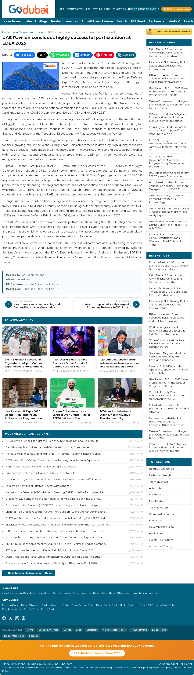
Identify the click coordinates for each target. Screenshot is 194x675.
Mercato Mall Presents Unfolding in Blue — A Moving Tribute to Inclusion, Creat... (54, 453)
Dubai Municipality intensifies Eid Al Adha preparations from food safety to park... (169, 212)
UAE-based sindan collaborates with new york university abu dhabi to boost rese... (56, 530)
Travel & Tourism (159, 507)
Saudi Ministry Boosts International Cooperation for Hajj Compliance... (48, 447)
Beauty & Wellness (79, 9)
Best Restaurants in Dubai (16, 609)
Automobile (156, 488)
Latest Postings (35, 21)
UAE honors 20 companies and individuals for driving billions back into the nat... (53, 498)
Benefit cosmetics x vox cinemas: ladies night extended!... (41, 466)
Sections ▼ (157, 21)
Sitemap (153, 592)
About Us (7, 592)
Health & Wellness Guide (133, 605)
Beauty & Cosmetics (161, 468)
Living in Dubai (10, 605)
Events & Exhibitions (161, 540)
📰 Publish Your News (176, 9)
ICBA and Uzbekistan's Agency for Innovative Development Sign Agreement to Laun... (167, 447)
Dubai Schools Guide (83, 605)
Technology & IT (158, 481)
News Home (12, 21)
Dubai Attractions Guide (34, 605)
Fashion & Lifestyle (160, 475)
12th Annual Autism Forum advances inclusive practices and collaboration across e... (166, 78)
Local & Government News (28, 32)
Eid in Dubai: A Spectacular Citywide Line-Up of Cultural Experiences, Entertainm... (165, 52)
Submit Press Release (97, 21)
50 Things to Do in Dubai (162, 605)
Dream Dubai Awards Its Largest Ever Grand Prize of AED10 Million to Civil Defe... (169, 434)
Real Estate (156, 501)
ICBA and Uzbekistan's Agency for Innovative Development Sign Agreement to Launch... (167, 117)
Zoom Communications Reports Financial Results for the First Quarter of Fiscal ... (169, 344)
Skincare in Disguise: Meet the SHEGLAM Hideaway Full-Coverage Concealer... (167, 356)
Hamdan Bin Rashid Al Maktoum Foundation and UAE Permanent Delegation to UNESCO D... (169, 186)
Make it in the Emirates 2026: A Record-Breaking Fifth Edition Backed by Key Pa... (55, 492)
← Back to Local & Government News (28, 573)
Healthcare (156, 533)
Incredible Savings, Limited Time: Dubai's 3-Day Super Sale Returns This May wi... (168, 292)
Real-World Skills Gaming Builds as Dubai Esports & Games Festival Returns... (168, 66)
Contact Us (43, 592)
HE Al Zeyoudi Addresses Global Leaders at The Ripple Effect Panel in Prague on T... (168, 130)
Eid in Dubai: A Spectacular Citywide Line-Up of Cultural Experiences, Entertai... (165, 279)
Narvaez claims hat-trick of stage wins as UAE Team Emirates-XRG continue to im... (167, 421)
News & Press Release (142, 9)
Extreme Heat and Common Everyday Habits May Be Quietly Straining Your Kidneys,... (168, 265)
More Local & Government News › (116, 320)
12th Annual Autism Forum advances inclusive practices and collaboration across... (166, 317)
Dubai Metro (100, 592)
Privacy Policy (71, 592)
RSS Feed (138, 21)
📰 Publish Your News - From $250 (97, 653)
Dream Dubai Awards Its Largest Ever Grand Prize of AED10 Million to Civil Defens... (169, 104)
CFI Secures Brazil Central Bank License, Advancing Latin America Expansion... (53, 460)
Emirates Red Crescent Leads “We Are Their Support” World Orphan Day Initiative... (56, 511)
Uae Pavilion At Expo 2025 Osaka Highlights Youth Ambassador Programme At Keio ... (169, 382)
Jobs (107, 9)
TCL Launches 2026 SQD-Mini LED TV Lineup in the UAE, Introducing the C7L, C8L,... (56, 537)
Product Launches (64, 21)
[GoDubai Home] (28, 9)
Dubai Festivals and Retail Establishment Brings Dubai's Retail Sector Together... (54, 556)
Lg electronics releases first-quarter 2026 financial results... (41, 472)
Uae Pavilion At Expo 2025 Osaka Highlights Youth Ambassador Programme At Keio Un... (169, 91)
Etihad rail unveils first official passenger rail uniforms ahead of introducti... (169, 408)
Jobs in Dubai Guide (44, 609)
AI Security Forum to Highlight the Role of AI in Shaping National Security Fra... (53, 440)
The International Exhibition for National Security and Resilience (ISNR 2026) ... (53, 563)
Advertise (86, 592)
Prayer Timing (139, 592)
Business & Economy (161, 514)
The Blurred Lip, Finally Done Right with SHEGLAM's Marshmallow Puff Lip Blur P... (55, 479)
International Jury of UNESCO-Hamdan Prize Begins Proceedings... (167, 199)
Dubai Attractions (119, 592)
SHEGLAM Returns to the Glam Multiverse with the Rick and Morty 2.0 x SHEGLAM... (56, 518)
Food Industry (157, 494)
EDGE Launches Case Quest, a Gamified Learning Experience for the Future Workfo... (58, 524)
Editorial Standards (25, 592)
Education (119, 9)
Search (122, 21)
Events (97, 9)
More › (184, 42)
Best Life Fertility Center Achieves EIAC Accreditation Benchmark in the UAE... (166, 395)
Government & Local (161, 526)
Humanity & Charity (160, 546)
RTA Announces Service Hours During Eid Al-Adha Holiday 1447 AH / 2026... (50, 550)
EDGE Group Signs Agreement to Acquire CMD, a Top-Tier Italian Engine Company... (57, 543)
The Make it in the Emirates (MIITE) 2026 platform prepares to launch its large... (53, 505)
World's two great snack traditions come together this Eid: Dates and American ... (167, 331)
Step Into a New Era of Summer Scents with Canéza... (38, 485)
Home (61, 9)
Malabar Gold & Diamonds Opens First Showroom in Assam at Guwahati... (169, 369)
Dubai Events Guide (107, 605)
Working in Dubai (60, 605)
